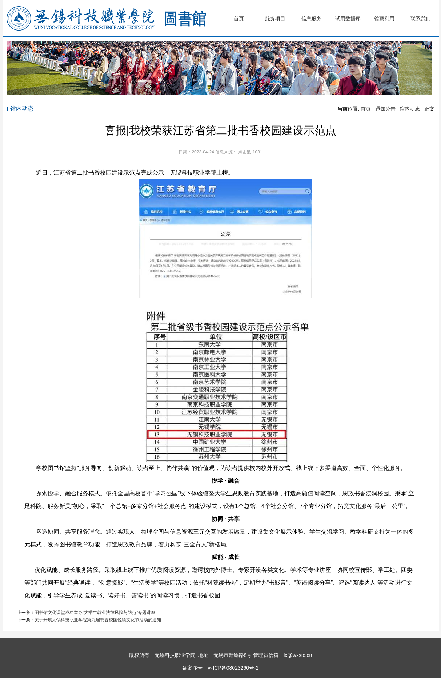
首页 (239, 18)
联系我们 (420, 18)
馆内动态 (410, 109)
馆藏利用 (384, 18)
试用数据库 (348, 18)
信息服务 (311, 18)
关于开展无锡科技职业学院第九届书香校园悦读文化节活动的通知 (98, 619)
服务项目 (275, 18)
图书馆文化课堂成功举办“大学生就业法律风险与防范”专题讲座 (95, 612)
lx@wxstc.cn (298, 655)
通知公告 (385, 109)
